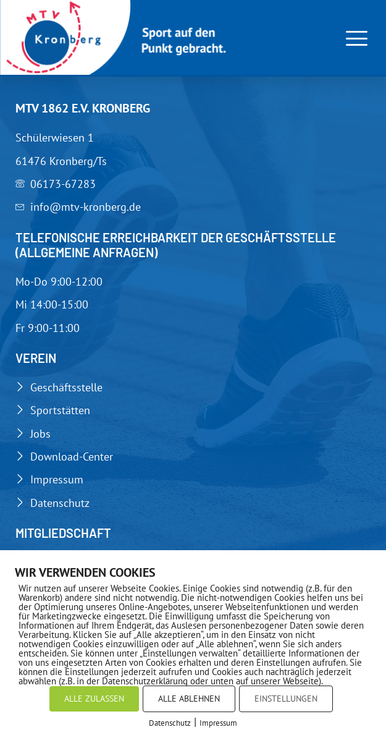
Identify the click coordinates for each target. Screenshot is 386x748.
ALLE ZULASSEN (94, 698)
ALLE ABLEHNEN (189, 698)
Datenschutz (170, 723)
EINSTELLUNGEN (285, 698)
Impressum (218, 723)
